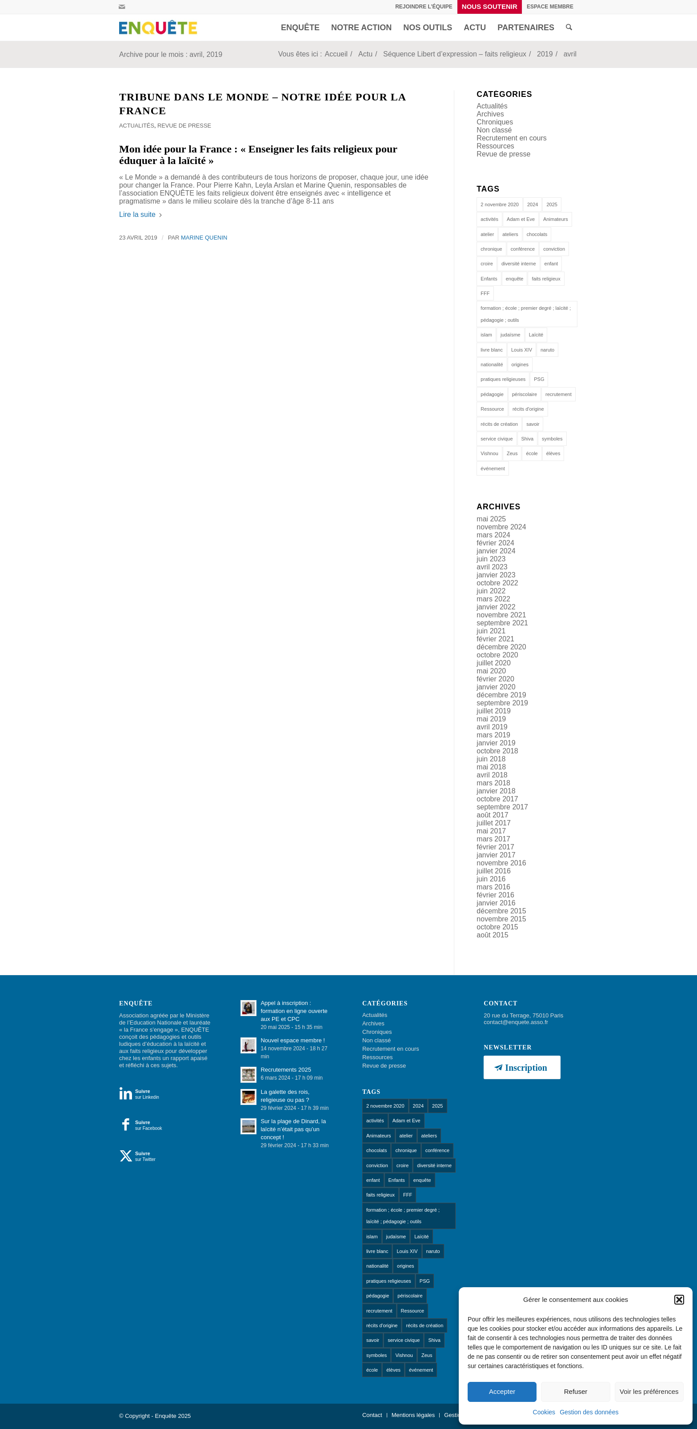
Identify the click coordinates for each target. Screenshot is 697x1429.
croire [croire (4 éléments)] (487, 263)
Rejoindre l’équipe (424, 7)
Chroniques (495, 122)
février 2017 (495, 847)
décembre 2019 (501, 695)
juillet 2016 (494, 871)
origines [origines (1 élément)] (520, 364)
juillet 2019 (494, 711)
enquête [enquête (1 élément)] (515, 278)
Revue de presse (184, 125)
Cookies (544, 1412)
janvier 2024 (496, 551)
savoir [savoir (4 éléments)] (532, 424)
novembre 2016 (501, 863)
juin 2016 (491, 879)
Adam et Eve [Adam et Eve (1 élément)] (521, 219)
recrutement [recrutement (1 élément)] (558, 394)
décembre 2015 (501, 911)
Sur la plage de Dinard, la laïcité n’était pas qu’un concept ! (293, 1129)
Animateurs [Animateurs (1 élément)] (555, 219)
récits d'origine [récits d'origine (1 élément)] (528, 409)
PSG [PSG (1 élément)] (539, 379)
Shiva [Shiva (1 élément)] (527, 438)
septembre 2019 (502, 703)
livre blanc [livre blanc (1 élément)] (492, 349)
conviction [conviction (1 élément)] (554, 249)
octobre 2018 (497, 751)
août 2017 (492, 815)
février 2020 (495, 679)
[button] (679, 1299)
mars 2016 (493, 887)
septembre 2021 (502, 623)
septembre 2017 (502, 807)
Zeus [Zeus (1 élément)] (512, 453)
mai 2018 (491, 767)
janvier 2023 (496, 575)
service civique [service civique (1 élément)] (497, 438)
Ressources (495, 146)
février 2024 (495, 543)
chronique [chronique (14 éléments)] (491, 249)
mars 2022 (493, 599)
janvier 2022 (496, 607)
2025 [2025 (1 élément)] (551, 204)
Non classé (494, 130)
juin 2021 (491, 631)
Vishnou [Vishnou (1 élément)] (489, 453)
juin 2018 (491, 759)
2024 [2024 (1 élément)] (532, 204)
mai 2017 (491, 831)
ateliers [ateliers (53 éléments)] (510, 234)
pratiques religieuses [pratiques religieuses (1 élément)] (503, 379)
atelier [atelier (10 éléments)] (487, 234)
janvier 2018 (496, 791)
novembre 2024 (501, 527)
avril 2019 (492, 727)
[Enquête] (160, 27)
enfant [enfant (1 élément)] (551, 263)
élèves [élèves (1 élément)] (553, 453)
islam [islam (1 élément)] (486, 334)
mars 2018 (493, 783)
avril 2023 (492, 567)
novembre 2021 (501, 615)
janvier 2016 (496, 903)
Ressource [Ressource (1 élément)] (492, 409)
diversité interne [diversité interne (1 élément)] (518, 263)
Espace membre (550, 7)
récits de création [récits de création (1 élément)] (499, 424)
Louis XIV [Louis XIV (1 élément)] (521, 349)
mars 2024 (493, 535)
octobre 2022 (497, 583)
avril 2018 (492, 775)
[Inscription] (522, 1067)
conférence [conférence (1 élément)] (523, 249)
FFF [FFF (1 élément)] (485, 293)
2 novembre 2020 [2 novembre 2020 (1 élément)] (500, 204)
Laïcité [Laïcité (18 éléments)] (536, 334)
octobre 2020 (497, 655)
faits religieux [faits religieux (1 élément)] (546, 278)
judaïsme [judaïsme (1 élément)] (511, 334)
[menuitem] (424, 6)
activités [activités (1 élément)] (489, 219)
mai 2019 (491, 719)
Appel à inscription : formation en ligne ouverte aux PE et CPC (293, 1011)
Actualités (136, 125)
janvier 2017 (496, 855)
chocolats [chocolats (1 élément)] (537, 234)
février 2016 (495, 895)
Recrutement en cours (511, 138)
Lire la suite (141, 214)
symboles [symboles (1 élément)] (552, 438)
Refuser (576, 1391)
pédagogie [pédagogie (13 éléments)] (492, 394)
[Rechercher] (569, 27)
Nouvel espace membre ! (292, 1040)
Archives (490, 114)
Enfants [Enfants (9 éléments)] (489, 278)
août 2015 (492, 935)
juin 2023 (491, 559)
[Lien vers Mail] (121, 6)
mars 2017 (493, 839)
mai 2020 (491, 671)
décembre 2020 (501, 647)
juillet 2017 (494, 823)
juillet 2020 (494, 663)
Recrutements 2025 (285, 1069)
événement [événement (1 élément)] (493, 468)
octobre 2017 (497, 799)
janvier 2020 (496, 687)
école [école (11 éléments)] (531, 453)
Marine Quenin (204, 237)
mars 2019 (493, 735)
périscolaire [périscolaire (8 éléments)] (524, 394)
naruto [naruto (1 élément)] (547, 349)
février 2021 (495, 639)
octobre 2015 (497, 927)
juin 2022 (491, 591)
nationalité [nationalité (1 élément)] (492, 364)
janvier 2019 (496, 743)
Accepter (502, 1391)
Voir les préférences (649, 1391)
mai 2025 (491, 519)
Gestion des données (589, 1412)
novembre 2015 (501, 919)
